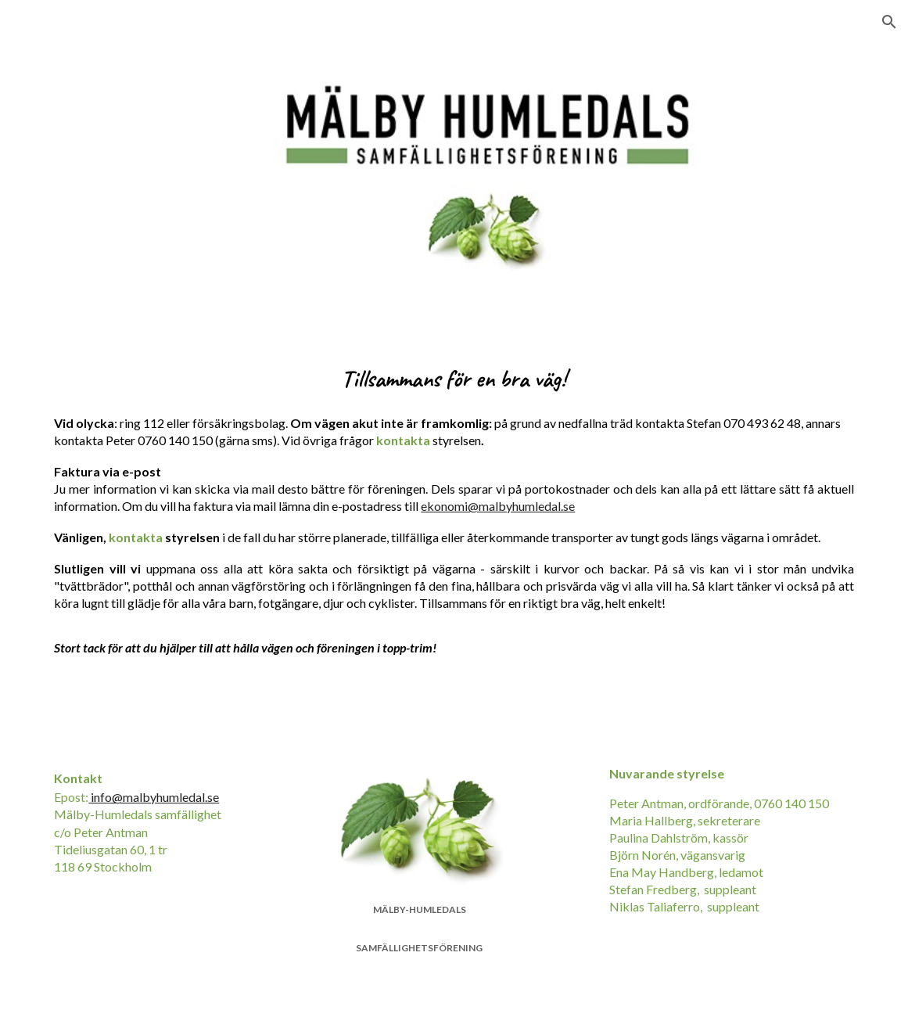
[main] (454, 374)
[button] (889, 22)
